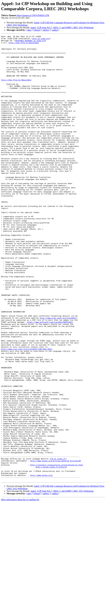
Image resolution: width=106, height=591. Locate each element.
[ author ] (55, 30)
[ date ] (29, 30)
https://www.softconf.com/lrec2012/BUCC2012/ (50, 379)
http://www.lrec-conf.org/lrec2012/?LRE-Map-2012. (27, 412)
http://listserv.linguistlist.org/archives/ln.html (56, 551)
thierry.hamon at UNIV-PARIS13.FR (33, 15)
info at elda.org (41, 39)
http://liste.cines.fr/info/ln (51, 553)
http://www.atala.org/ (41, 563)
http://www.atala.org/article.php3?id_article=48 (55, 546)
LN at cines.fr (58, 543)
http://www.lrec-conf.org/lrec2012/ (58, 374)
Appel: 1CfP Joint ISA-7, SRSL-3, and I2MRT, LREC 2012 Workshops (62, 27)
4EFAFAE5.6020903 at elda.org (30, 42)
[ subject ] (46, 30)
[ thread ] (37, 30)
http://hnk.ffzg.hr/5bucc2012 (24, 44)
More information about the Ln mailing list (20, 588)
